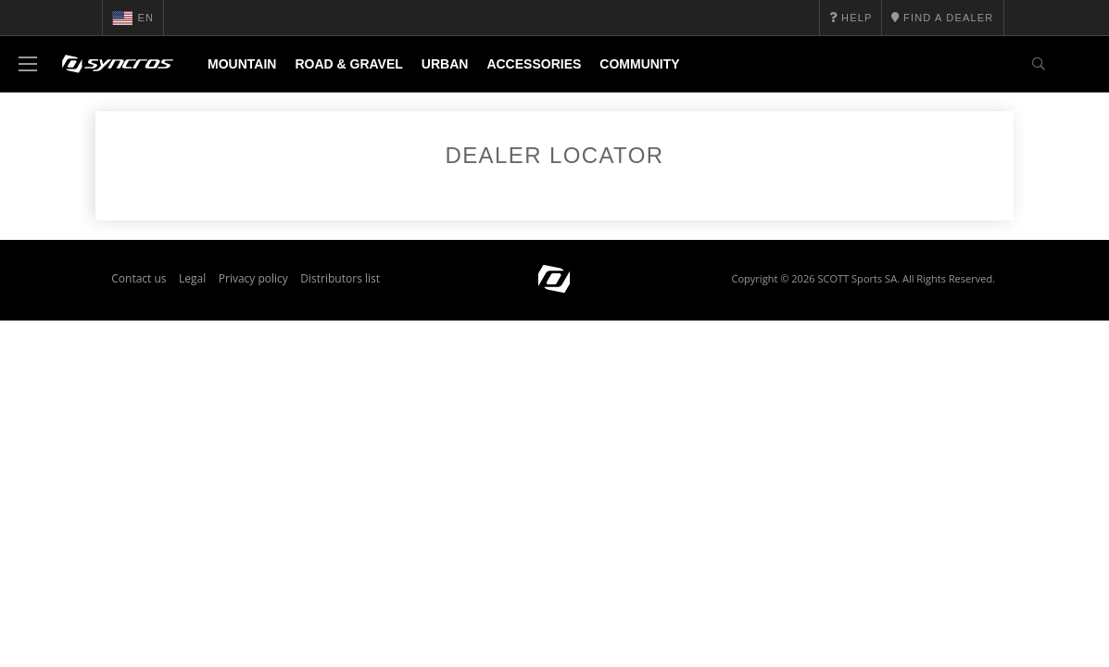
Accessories (533, 64)
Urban (445, 64)
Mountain (242, 64)
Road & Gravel (348, 64)
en (133, 17)
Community (639, 64)
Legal (192, 286)
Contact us (138, 286)
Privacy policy (253, 286)
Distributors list (340, 286)
